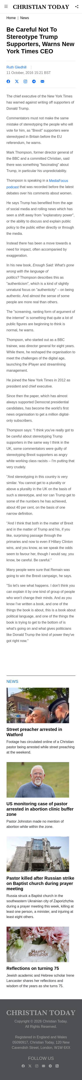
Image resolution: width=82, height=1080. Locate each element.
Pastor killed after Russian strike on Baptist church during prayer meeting (40, 883)
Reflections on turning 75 (33, 968)
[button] (6, 7)
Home (11, 18)
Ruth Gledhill (17, 67)
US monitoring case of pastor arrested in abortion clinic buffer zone (40, 809)
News (24, 18)
